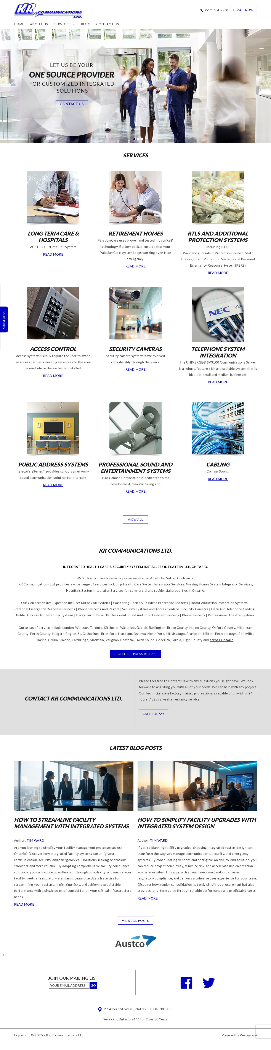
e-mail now (243, 10)
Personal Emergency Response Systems (44, 609)
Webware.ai (248, 1035)
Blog (86, 24)
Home (19, 24)
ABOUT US (39, 24)
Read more (24, 904)
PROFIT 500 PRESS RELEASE (135, 654)
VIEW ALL (135, 519)
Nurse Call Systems (95, 603)
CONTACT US (107, 24)
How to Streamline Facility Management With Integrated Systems (71, 822)
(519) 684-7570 (216, 10)
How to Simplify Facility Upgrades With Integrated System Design (197, 822)
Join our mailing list (73, 978)
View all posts (135, 920)
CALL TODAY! (153, 714)
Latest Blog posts (135, 748)
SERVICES (135, 155)
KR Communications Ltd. (65, 1035)
